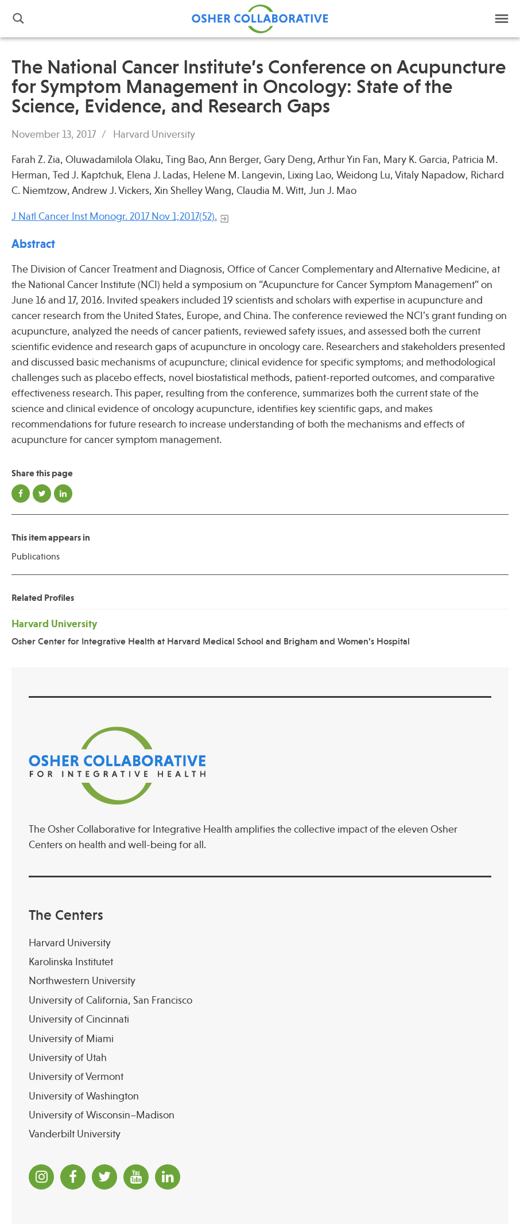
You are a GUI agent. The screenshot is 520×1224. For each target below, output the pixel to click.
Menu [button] (501, 18)
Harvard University (154, 134)
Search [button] (18, 18)
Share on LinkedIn (63, 493)
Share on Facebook (20, 493)
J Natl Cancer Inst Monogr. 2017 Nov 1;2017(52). (114, 216)
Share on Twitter (42, 493)
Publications (35, 556)
